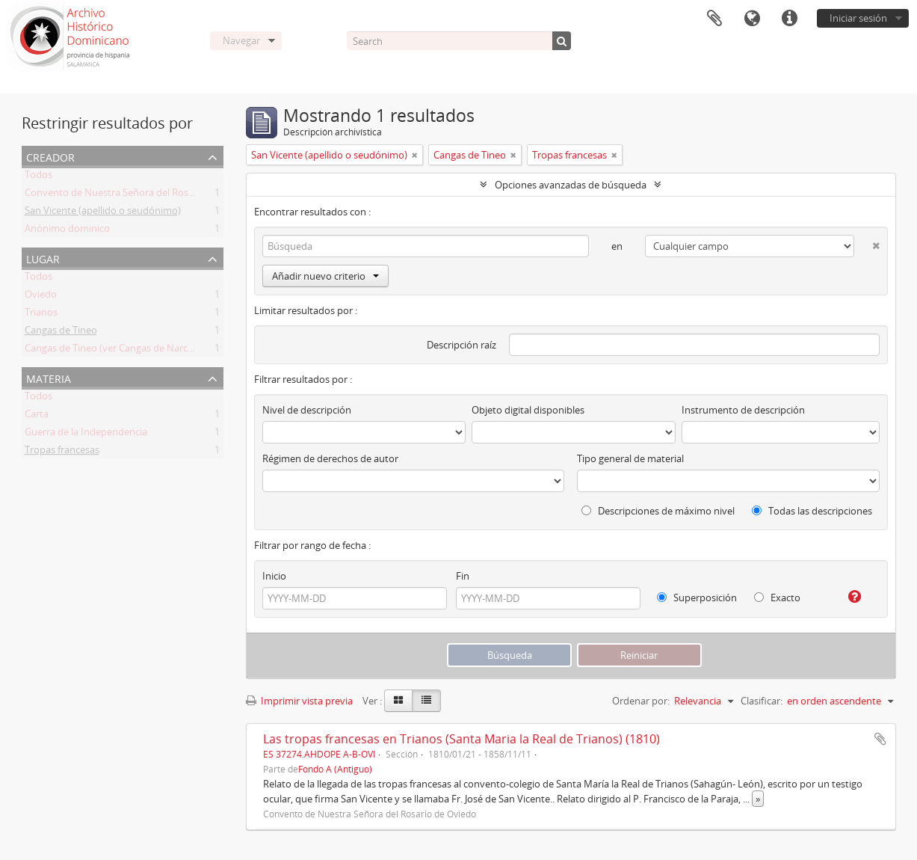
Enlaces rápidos (789, 18)
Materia (48, 377)
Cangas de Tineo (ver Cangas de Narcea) (113, 350)
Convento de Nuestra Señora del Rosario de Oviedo (139, 195)
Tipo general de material (630, 458)
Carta (37, 416)
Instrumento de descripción (743, 410)
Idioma (752, 18)
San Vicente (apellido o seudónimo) (103, 213)
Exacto (777, 597)
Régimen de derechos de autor (330, 458)
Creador (50, 156)
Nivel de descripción (306, 410)
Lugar (43, 258)
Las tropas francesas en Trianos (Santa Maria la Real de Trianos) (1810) (461, 739)
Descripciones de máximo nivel (658, 510)
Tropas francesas (62, 452)
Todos (38, 177)
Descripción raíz (461, 344)
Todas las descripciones (812, 510)
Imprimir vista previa (299, 700)
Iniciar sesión (858, 18)
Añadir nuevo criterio (325, 276)
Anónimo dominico (67, 231)
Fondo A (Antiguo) (335, 769)
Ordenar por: (641, 700)
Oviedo (41, 297)
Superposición (697, 597)
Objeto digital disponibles (528, 410)
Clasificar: (761, 700)
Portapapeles (714, 18)
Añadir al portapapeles (880, 738)
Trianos (41, 315)
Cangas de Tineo (61, 333)
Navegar (241, 40)
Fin (462, 576)
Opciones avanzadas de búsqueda (570, 184)
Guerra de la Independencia (86, 434)
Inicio (274, 576)
